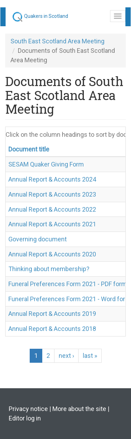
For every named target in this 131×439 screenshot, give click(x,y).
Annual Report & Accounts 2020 (52, 254)
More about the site (79, 408)
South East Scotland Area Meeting (57, 41)
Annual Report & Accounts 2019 (52, 313)
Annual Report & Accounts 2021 (52, 224)
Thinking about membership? (48, 268)
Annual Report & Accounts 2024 (52, 179)
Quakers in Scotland (46, 16)
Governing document (37, 239)
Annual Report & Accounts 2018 (52, 328)
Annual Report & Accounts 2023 (52, 194)
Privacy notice (28, 408)
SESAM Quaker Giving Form (46, 164)
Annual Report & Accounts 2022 (52, 209)
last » (90, 355)
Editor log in (25, 418)
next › (66, 355)
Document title (28, 149)
